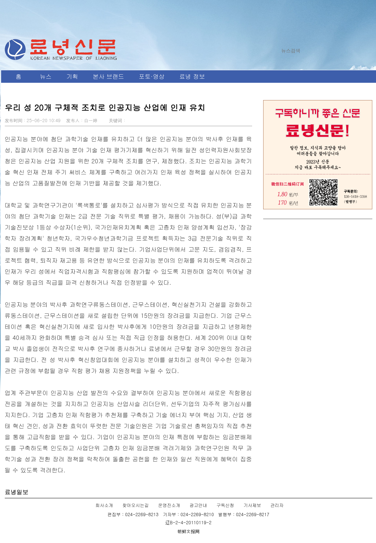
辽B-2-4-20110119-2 (188, 522)
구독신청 (225, 505)
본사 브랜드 (108, 76)
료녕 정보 (192, 76)
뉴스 (46, 76)
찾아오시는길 (135, 505)
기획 (72, 76)
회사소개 (104, 505)
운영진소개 (169, 505)
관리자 (276, 505)
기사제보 (252, 505)
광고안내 (198, 505)
